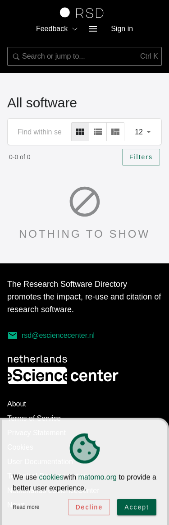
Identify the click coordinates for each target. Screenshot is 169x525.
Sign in (122, 28)
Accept (136, 507)
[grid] (80, 131)
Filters (141, 157)
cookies (51, 477)
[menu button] (93, 29)
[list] (98, 131)
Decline (89, 507)
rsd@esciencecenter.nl (51, 335)
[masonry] (115, 131)
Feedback (57, 28)
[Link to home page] (84, 12)
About (16, 404)
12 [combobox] (139, 132)
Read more (26, 507)
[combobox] (84, 56)
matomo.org (97, 477)
